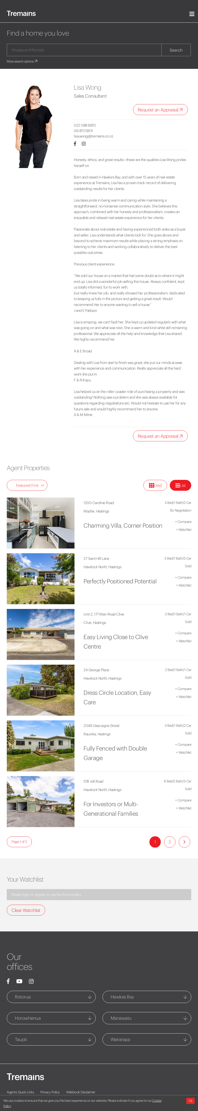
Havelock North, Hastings (102, 567)
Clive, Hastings (95, 622)
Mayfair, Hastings (96, 511)
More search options (22, 61)
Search (176, 50)
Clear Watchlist (26, 910)
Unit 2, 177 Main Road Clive (104, 614)
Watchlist (183, 529)
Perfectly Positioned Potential (120, 581)
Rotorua (23, 997)
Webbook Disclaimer (80, 1092)
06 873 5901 (83, 130)
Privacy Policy (50, 1092)
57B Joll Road (93, 781)
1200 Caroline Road (99, 502)
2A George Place (96, 670)
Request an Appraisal (161, 110)
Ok (190, 1101)
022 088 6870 (85, 125)
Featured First (30, 485)
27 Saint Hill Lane (96, 558)
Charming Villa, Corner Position (123, 525)
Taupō (21, 1039)
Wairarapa (120, 1039)
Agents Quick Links (20, 1092)
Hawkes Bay (122, 997)
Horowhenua (28, 1018)
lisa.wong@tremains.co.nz (93, 136)
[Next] (184, 842)
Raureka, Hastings (97, 734)
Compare (183, 521)
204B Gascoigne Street (101, 725)
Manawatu (121, 1018)
